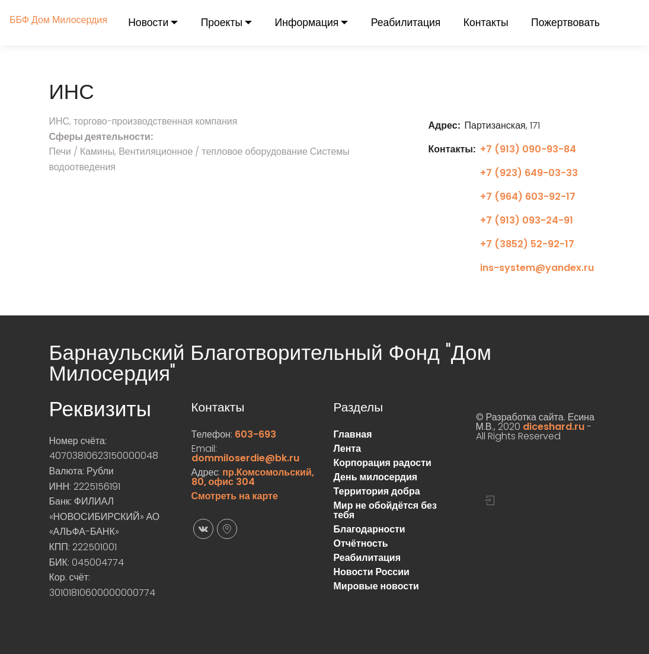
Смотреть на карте (234, 496)
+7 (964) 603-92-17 (528, 196)
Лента (348, 448)
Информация (307, 22)
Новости (148, 22)
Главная (353, 434)
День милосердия (376, 477)
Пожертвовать (565, 22)
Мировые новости (376, 586)
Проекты (222, 22)
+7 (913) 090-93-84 (528, 149)
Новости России (372, 572)
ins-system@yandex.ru (537, 268)
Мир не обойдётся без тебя (385, 510)
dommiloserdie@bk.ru (245, 458)
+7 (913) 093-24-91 (526, 220)
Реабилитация (406, 22)
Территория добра (377, 491)
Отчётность (361, 543)
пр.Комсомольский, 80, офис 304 (252, 477)
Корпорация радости (382, 463)
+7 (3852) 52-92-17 (527, 244)
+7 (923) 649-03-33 (529, 173)
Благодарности (369, 529)
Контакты (486, 22)
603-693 (255, 434)
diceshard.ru (553, 426)
